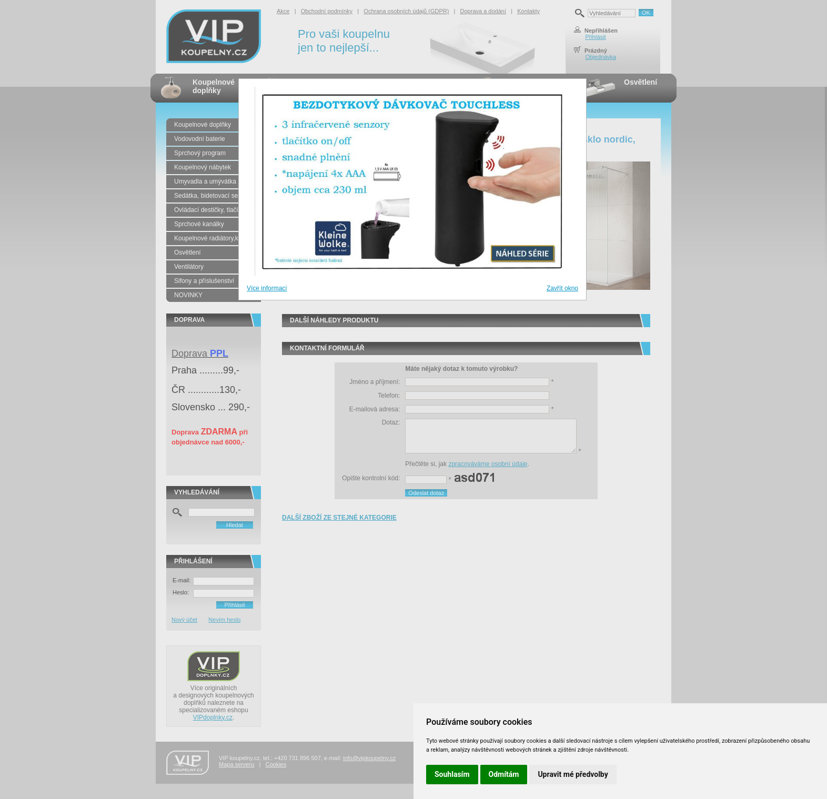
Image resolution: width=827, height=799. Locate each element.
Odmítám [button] (504, 774)
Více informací (267, 288)
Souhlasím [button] (452, 774)
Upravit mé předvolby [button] (573, 774)
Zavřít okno (562, 288)
